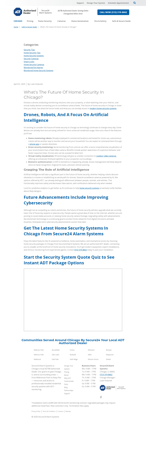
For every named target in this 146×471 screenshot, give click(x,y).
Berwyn (109, 403)
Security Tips (29, 102)
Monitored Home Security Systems (38, 123)
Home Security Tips (32, 105)
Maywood (109, 407)
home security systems (89, 241)
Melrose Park (39, 403)
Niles (90, 407)
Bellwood (37, 412)
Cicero (72, 403)
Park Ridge (74, 412)
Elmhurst (91, 403)
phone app (34, 197)
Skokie (108, 412)
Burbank (73, 407)
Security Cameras (31, 111)
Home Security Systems (34, 108)
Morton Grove (93, 412)
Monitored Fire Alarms (33, 120)
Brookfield (55, 403)
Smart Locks (29, 114)
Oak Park (55, 412)
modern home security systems (103, 161)
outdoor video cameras (106, 208)
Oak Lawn (55, 407)
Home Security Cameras (34, 117)
